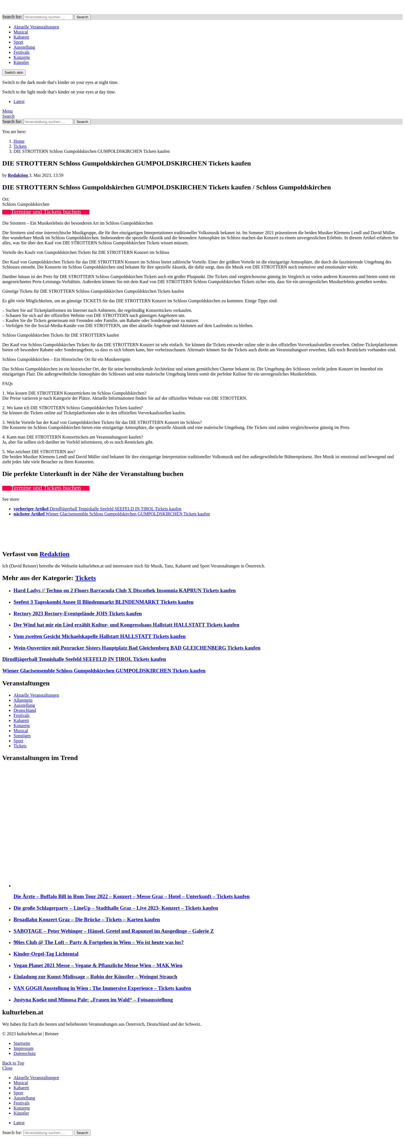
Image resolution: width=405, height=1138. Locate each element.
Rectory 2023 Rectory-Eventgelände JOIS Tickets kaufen (78, 613)
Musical (21, 32)
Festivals (22, 52)
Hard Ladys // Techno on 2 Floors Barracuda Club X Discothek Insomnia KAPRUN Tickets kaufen (125, 590)
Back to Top (13, 1063)
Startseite (22, 1043)
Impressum (23, 1048)
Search (82, 17)
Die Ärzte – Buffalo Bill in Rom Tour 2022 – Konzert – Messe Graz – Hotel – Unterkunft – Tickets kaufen (132, 896)
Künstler (21, 62)
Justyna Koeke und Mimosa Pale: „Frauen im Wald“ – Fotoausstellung (93, 1000)
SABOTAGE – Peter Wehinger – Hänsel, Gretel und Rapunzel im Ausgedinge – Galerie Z (114, 931)
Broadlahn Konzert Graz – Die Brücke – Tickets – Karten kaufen (87, 919)
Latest (19, 101)
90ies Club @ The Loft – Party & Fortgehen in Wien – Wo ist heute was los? (99, 942)
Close (7, 1068)
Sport (18, 42)
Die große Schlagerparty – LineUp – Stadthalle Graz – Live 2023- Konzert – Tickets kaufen (116, 908)
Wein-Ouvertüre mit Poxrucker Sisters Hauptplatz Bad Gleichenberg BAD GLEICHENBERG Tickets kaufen (137, 648)
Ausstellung (24, 47)
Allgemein (23, 700)
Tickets (85, 578)
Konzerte (22, 57)
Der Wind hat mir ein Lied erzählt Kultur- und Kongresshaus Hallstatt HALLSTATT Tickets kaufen (126, 625)
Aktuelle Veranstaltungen (36, 26)
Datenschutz (25, 1053)
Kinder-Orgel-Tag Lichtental (46, 954)
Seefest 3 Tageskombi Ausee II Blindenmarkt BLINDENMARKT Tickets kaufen (104, 602)
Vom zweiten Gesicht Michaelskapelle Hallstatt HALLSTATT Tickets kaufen (100, 636)
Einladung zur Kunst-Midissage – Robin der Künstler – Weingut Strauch (95, 977)
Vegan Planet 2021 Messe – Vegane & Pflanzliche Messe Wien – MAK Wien (98, 965)
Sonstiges (22, 735)
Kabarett (21, 37)
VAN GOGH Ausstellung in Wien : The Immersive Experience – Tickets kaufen (102, 988)
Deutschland (25, 710)
